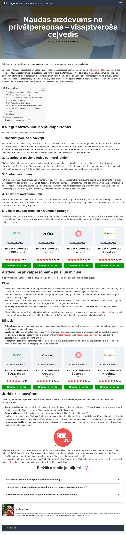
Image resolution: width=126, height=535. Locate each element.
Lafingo (9, 3)
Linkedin (87, 516)
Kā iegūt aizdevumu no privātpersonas (21, 92)
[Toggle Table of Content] (41, 88)
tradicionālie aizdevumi (87, 335)
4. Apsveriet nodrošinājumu (19, 103)
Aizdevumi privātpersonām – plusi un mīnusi (24, 109)
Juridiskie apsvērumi (14, 117)
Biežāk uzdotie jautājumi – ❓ (17, 120)
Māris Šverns (72, 41)
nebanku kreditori (97, 70)
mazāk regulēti (64, 335)
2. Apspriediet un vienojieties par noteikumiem (26, 98)
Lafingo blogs (20, 64)
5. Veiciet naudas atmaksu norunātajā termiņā (26, 106)
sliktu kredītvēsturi (110, 312)
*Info (16, 255)
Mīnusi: (12, 114)
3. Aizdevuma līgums (17, 100)
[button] (63, 479)
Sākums (5, 64)
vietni (10, 462)
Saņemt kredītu (16, 265)
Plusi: (11, 111)
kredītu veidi (11, 528)
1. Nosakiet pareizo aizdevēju (19, 95)
